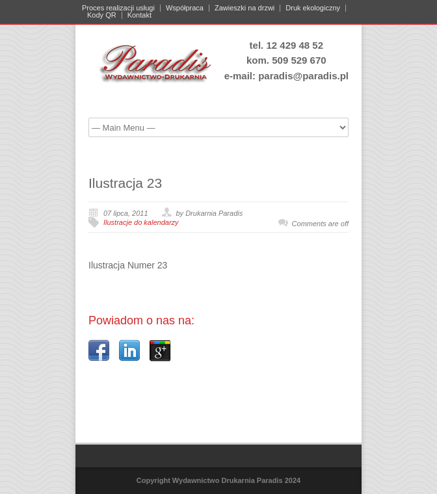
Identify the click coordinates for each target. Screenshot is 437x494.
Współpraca (185, 8)
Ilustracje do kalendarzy (141, 222)
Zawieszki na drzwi (244, 8)
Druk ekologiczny (312, 8)
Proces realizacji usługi (118, 8)
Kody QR (101, 15)
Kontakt (139, 15)
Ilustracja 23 (125, 183)
